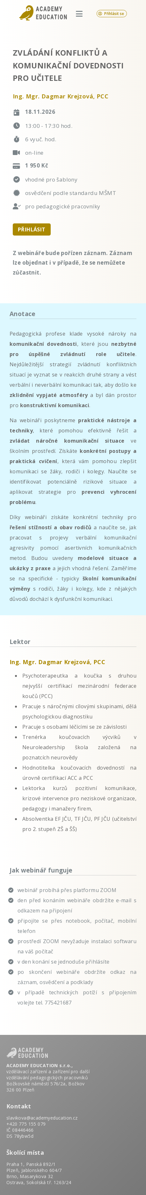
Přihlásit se (111, 13)
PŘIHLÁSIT (32, 229)
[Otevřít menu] (79, 13)
